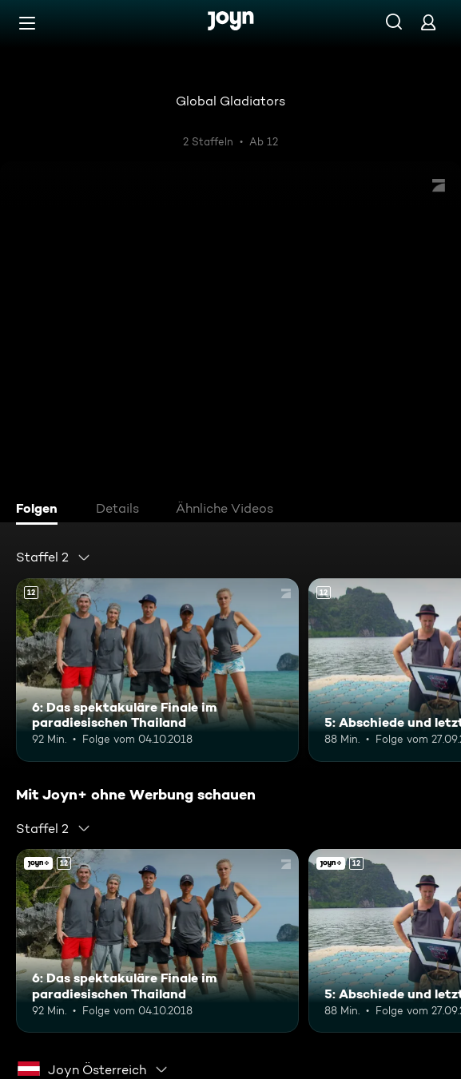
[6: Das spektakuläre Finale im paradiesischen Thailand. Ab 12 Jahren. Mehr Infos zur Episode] (157, 670)
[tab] (41, 510)
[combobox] (53, 557)
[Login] (428, 22)
